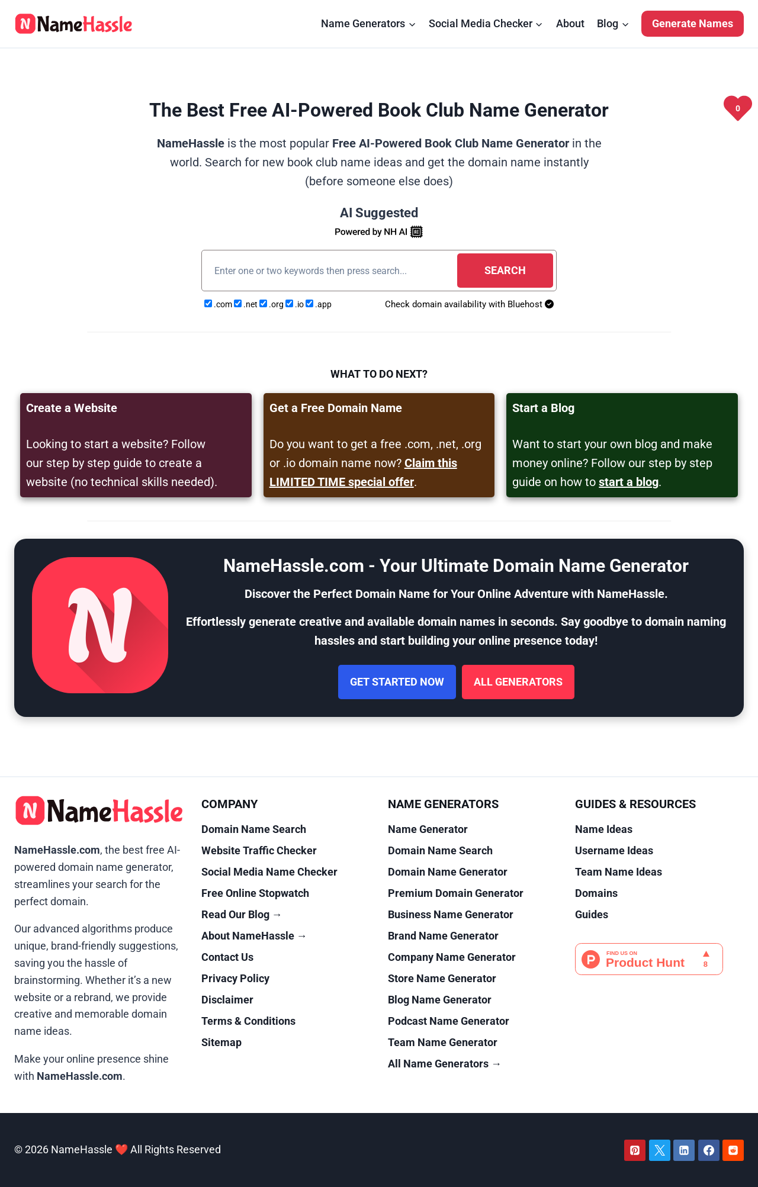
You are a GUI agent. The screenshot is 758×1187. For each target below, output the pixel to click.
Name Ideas (603, 829)
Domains (596, 893)
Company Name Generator (452, 957)
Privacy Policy (235, 978)
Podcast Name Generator (448, 1021)
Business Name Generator (450, 914)
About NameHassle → (254, 935)
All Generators (518, 681)
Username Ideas (614, 850)
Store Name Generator (442, 978)
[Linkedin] (684, 1150)
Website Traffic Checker (259, 850)
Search (505, 270)
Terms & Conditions (248, 1021)
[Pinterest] (634, 1150)
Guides (591, 914)
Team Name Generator (442, 1042)
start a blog (629, 482)
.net (246, 304)
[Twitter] (659, 1150)
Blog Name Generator (440, 999)
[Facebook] (709, 1150)
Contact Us (227, 957)
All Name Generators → (445, 1063)
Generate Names (692, 23)
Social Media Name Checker (269, 872)
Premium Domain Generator (455, 893)
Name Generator (428, 829)
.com (219, 304)
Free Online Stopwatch (255, 893)
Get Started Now (397, 681)
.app (319, 304)
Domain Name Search (253, 829)
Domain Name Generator (448, 872)
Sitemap (221, 1042)
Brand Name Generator (443, 935)
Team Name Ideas (618, 872)
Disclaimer (227, 999)
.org (272, 304)
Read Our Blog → (241, 914)
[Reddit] (733, 1150)
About (570, 23)
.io (295, 304)
